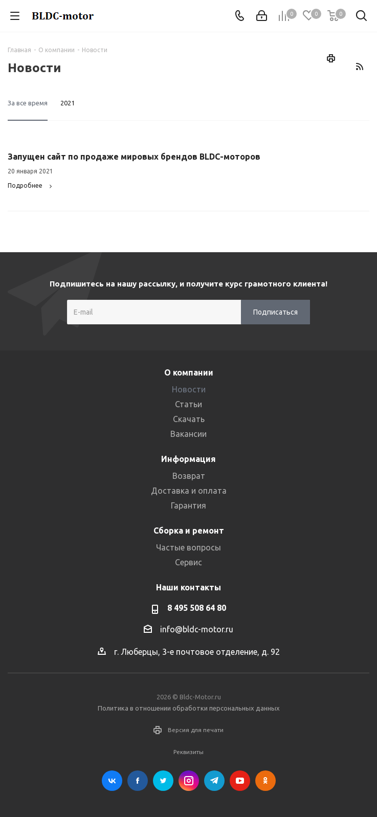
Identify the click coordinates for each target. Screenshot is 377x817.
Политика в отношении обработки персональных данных (189, 708)
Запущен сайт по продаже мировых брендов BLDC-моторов (134, 156)
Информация (188, 458)
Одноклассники (265, 780)
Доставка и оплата (189, 490)
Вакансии (188, 433)
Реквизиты (188, 751)
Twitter (163, 780)
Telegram (214, 780)
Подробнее (31, 185)
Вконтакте (112, 780)
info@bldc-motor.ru (196, 629)
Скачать (189, 419)
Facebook (137, 780)
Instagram (189, 780)
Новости (189, 389)
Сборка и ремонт (188, 530)
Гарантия (188, 505)
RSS (359, 66)
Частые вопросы (188, 547)
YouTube (240, 780)
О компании (188, 372)
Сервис (188, 562)
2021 (67, 102)
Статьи (188, 404)
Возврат (188, 475)
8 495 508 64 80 (196, 607)
